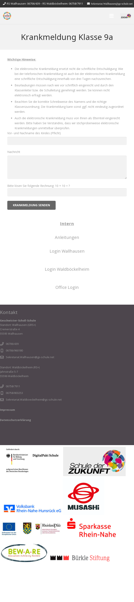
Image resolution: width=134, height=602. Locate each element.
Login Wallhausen (67, 251)
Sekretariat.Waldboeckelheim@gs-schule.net (34, 399)
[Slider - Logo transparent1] (7, 16)
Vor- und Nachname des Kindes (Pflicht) (67, 138)
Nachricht (67, 164)
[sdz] (125, 16)
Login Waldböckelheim (67, 269)
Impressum (7, 410)
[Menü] (111, 16)
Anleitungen (67, 237)
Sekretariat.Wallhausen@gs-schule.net (30, 357)
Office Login (67, 287)
